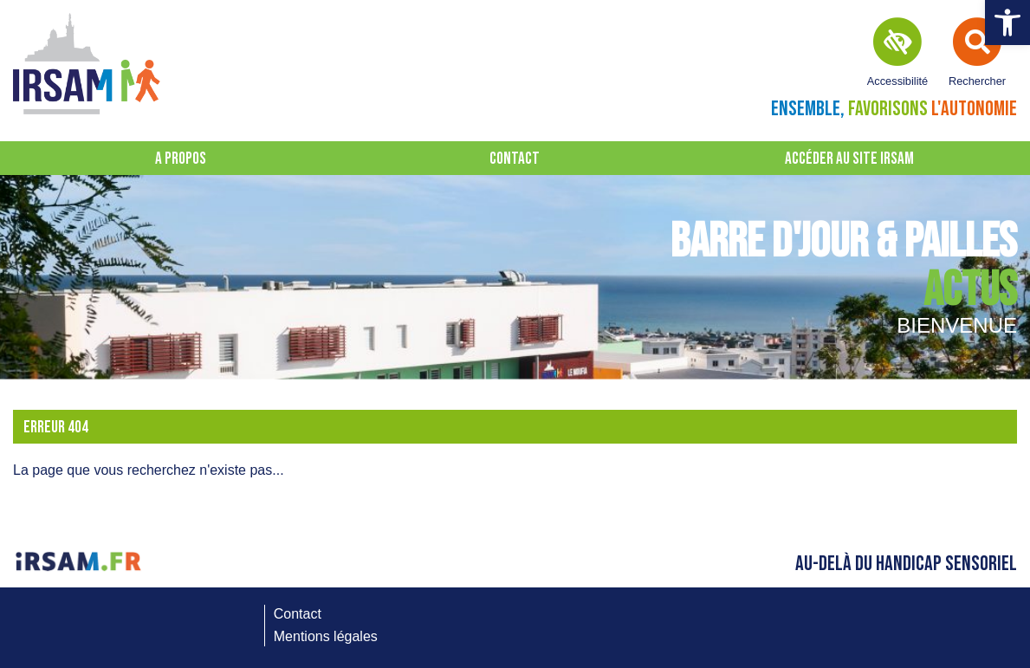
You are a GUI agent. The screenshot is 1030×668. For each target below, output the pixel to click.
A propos (180, 159)
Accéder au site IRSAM (849, 159)
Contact (514, 159)
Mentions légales (326, 636)
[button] (1007, 22)
